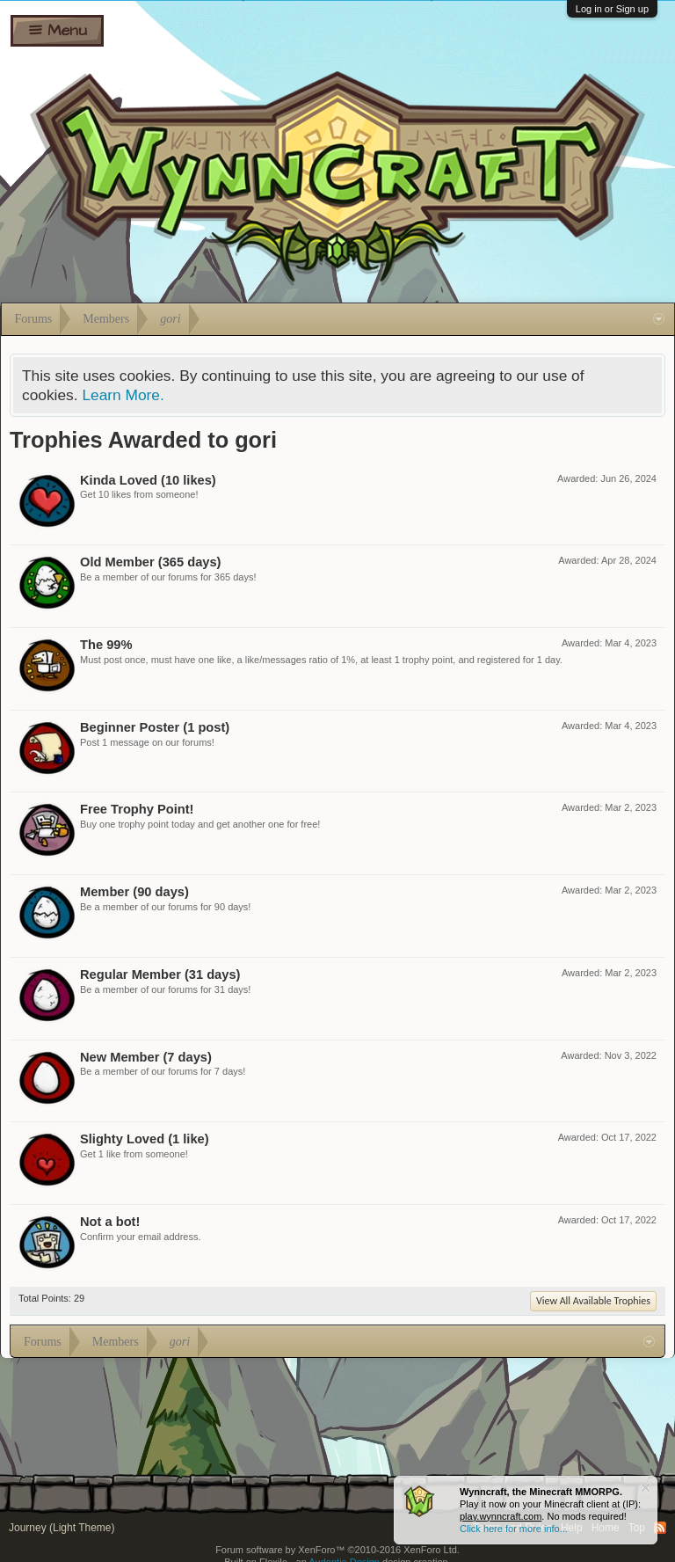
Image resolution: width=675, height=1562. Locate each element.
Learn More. (122, 395)
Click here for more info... (514, 1528)
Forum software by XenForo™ (337, 1549)
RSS (660, 1528)
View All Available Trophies (593, 1301)
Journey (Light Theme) (62, 1528)
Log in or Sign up (612, 9)
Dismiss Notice (645, 1487)
